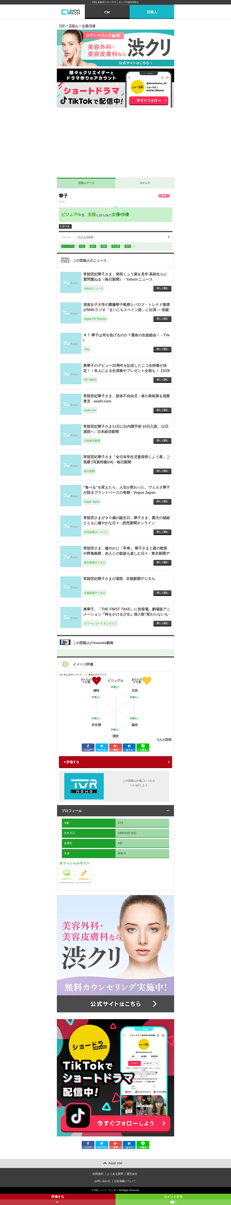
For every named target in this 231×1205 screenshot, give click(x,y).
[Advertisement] (115, 143)
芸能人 (152, 12)
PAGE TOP (115, 1163)
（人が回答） (78, 237)
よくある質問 (115, 1173)
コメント (144, 183)
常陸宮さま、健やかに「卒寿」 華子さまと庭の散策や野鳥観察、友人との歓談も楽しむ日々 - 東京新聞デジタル (126, 553)
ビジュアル (71, 214)
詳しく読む (162, 288)
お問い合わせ (102, 1181)
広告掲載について (125, 1181)
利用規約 (97, 1173)
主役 (92, 214)
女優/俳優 (120, 214)
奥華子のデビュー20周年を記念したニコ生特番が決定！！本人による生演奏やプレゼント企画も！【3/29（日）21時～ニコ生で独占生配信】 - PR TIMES (126, 371)
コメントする (173, 1200)
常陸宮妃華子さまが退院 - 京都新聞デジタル (119, 579)
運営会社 (132, 1173)
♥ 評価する (71, 762)
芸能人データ (86, 183)
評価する (58, 1200)
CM (107, 12)
